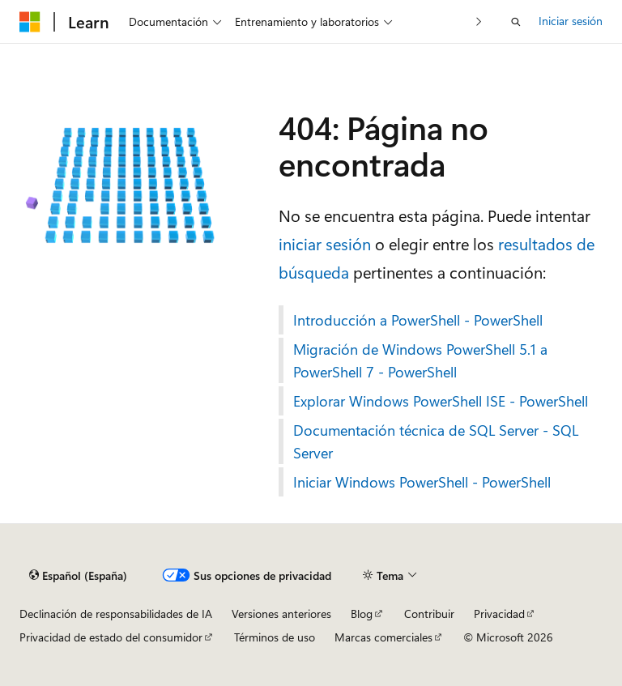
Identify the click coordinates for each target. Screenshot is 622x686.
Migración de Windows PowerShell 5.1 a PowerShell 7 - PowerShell (420, 360)
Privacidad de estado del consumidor (110, 637)
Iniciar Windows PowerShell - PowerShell (422, 482)
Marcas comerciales (383, 637)
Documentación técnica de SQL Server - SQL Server (435, 441)
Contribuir (429, 613)
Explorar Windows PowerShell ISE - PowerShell (440, 401)
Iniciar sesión (571, 20)
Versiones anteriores (281, 613)
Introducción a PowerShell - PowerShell (418, 320)
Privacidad (499, 613)
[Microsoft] (29, 21)
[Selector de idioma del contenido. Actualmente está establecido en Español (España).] (78, 576)
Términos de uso (274, 637)
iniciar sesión (325, 243)
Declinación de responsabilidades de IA (115, 613)
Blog (362, 613)
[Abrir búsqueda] (516, 21)
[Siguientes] (479, 21)
